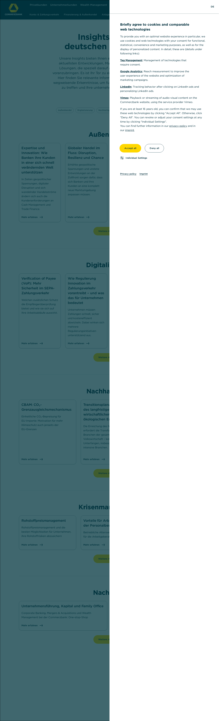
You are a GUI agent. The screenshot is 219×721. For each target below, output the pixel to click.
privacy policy (178, 126)
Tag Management (131, 60)
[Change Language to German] (212, 6)
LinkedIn (126, 86)
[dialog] (109, 360)
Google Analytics (131, 71)
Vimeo (124, 97)
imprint (129, 130)
